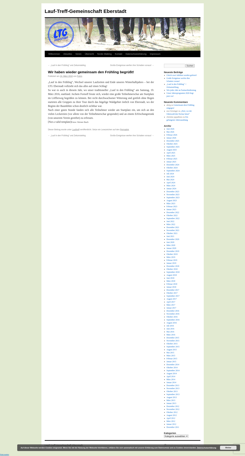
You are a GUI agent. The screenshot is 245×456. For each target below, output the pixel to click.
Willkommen (54, 54)
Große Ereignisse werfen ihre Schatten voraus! (132, 65)
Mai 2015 (170, 352)
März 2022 (170, 224)
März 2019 (170, 257)
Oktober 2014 (171, 367)
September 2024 (172, 171)
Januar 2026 (171, 138)
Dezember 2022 (172, 212)
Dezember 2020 (172, 239)
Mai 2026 (170, 132)
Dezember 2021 (172, 227)
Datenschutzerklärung (136, 54)
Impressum (155, 54)
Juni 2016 (170, 329)
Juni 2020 (170, 242)
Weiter (228, 448)
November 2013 (172, 388)
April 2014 (170, 376)
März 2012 (170, 421)
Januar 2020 (171, 248)
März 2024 (170, 185)
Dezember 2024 (172, 165)
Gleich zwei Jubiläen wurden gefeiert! (181, 75)
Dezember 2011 (172, 427)
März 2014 (170, 379)
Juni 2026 (170, 129)
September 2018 (172, 272)
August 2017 (171, 299)
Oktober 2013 (171, 391)
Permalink (124, 129)
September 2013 (172, 394)
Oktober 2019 (171, 254)
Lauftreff (76, 129)
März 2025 (170, 156)
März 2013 (170, 400)
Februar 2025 (171, 159)
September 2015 (172, 346)
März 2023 (170, 203)
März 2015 (170, 355)
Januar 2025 (171, 162)
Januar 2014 (171, 382)
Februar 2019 (171, 260)
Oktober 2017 (171, 293)
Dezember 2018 (172, 266)
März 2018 (170, 281)
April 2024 (170, 182)
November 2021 (172, 230)
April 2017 (170, 302)
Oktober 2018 (171, 269)
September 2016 (172, 320)
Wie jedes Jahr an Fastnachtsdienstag (181, 90)
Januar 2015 (171, 361)
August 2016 (171, 323)
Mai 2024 (170, 179)
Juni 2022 (170, 221)
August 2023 (171, 200)
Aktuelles (67, 54)
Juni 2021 (170, 236)
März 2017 (170, 305)
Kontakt (118, 54)
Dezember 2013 (172, 385)
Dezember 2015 (172, 338)
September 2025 (172, 147)
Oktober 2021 (171, 233)
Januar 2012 (171, 424)
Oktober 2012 (171, 412)
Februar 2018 (171, 284)
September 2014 (172, 370)
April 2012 (170, 418)
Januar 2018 (171, 287)
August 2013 (171, 397)
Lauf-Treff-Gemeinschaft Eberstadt (85, 11)
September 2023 (172, 197)
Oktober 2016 (171, 317)
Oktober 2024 (171, 168)
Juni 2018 (170, 278)
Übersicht (89, 54)
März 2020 (170, 245)
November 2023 (172, 194)
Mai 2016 (170, 332)
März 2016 (170, 335)
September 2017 (172, 296)
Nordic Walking (104, 54)
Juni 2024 (170, 176)
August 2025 (171, 150)
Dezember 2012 (172, 406)
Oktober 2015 (171, 343)
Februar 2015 (171, 358)
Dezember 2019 (172, 251)
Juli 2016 (170, 326)
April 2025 (170, 153)
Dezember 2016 (172, 311)
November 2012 (172, 409)
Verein (78, 54)
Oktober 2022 (171, 215)
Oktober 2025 (171, 144)
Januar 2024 (171, 188)
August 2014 (171, 373)
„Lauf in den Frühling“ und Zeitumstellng (67, 65)
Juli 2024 (170, 173)
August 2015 (171, 349)
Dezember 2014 (172, 364)
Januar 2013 (171, 403)
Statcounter (4, 454)
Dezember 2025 (172, 141)
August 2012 (171, 415)
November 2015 (172, 341)
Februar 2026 (171, 135)
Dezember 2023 (172, 191)
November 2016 (172, 314)
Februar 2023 (171, 206)
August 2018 (171, 275)
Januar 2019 (171, 263)
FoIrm (79, 76)
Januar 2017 (171, 308)
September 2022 (172, 218)
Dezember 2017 (172, 290)
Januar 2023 (171, 209)
